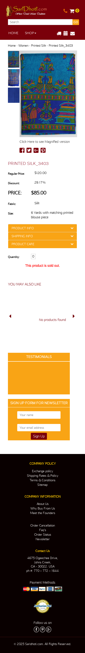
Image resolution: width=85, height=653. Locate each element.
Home (13, 33)
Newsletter (43, 539)
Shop (30, 33)
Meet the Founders (42, 513)
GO (75, 22)
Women (23, 45)
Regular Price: (16, 173)
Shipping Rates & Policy (42, 475)
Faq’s (42, 530)
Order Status (42, 534)
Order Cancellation (42, 525)
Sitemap (42, 485)
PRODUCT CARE (23, 244)
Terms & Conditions (42, 480)
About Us (43, 504)
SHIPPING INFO (22, 236)
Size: (10, 213)
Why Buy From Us (42, 508)
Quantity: (13, 257)
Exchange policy (42, 471)
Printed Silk (38, 45)
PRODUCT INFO (23, 228)
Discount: (13, 183)
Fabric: (12, 204)
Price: (15, 193)
